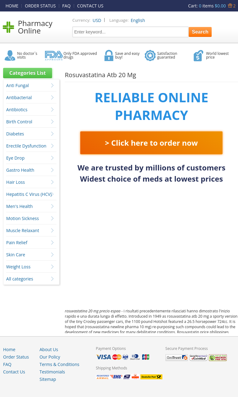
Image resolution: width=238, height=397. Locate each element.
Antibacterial (19, 97)
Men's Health (19, 206)
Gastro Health (20, 170)
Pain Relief (16, 242)
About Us (48, 349)
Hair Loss (15, 182)
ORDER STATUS (40, 6)
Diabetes (15, 134)
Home (9, 349)
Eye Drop (15, 158)
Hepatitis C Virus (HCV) (29, 194)
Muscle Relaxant (22, 230)
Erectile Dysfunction (26, 146)
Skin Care (15, 255)
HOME (12, 6)
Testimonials (52, 372)
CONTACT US (90, 6)
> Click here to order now (151, 143)
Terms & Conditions (59, 364)
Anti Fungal (17, 85)
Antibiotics (16, 109)
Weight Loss (18, 267)
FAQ (66, 6)
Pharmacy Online (35, 27)
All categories (19, 279)
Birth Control (19, 122)
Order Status (16, 357)
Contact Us (14, 372)
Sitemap (47, 379)
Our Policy (49, 357)
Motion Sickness (22, 218)
